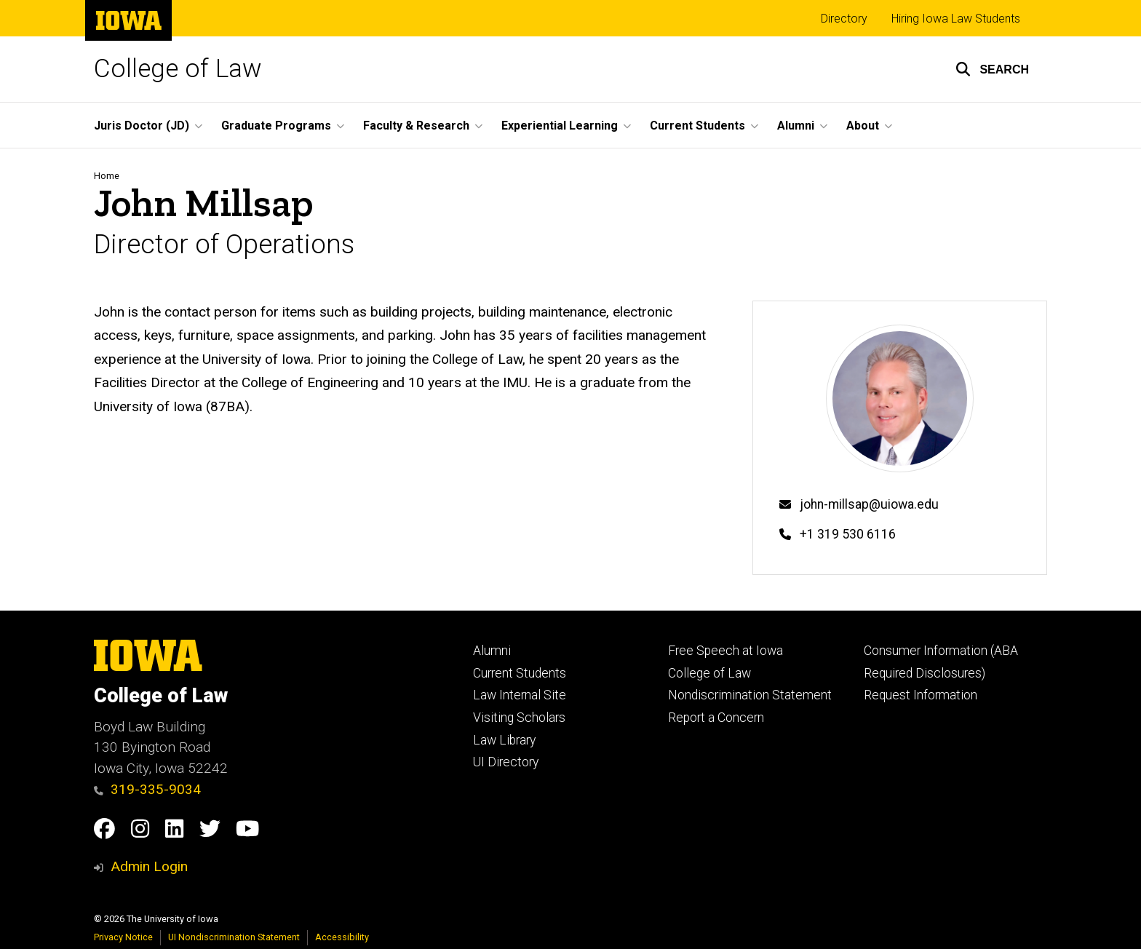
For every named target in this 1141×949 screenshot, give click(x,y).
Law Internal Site (519, 695)
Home (106, 175)
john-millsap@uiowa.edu (869, 504)
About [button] (862, 125)
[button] (992, 69)
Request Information (920, 695)
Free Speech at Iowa (725, 650)
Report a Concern (716, 717)
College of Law (178, 69)
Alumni (492, 650)
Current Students (519, 673)
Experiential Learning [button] (559, 125)
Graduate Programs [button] (276, 125)
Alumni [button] (795, 125)
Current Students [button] (697, 125)
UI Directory (505, 762)
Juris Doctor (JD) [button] (141, 125)
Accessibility (342, 937)
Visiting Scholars (519, 717)
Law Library (504, 740)
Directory (844, 18)
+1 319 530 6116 (848, 534)
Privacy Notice (123, 937)
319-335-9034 (147, 789)
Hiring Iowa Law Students (955, 18)
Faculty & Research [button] (416, 125)
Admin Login (149, 866)
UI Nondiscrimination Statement (234, 937)
